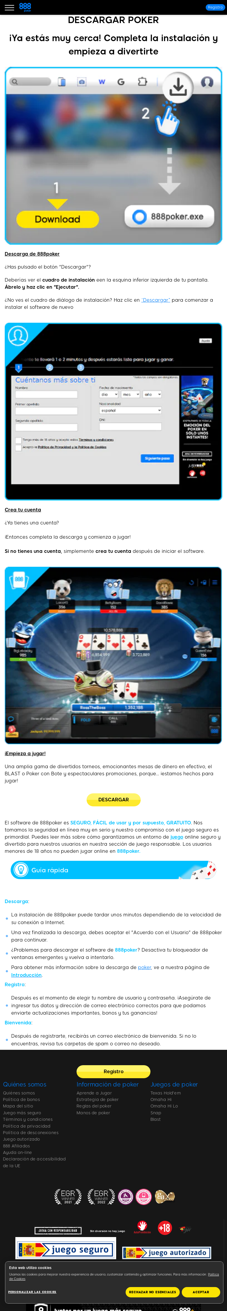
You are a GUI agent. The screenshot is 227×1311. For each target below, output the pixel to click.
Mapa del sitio (18, 1106)
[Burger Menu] (9, 7)
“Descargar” (155, 300)
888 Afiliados (16, 1146)
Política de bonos (21, 1099)
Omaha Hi (161, 1099)
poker (144, 967)
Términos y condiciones (28, 1119)
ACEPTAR (201, 1292)
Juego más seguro (22, 1112)
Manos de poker (93, 1112)
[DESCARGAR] (114, 799)
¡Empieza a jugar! (25, 753)
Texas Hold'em (165, 1093)
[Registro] (215, 7)
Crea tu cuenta (23, 510)
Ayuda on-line (17, 1152)
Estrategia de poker (98, 1099)
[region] (114, 1282)
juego (177, 837)
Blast (155, 1119)
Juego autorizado (21, 1139)
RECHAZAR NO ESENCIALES (152, 1292)
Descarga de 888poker (32, 254)
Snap (155, 1112)
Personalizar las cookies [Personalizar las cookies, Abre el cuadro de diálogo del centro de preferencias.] (32, 1292)
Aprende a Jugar (94, 1093)
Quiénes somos (24, 1084)
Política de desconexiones (31, 1132)
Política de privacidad (27, 1126)
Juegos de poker (174, 1084)
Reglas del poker (94, 1106)
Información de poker (108, 1084)
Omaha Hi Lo (164, 1106)
